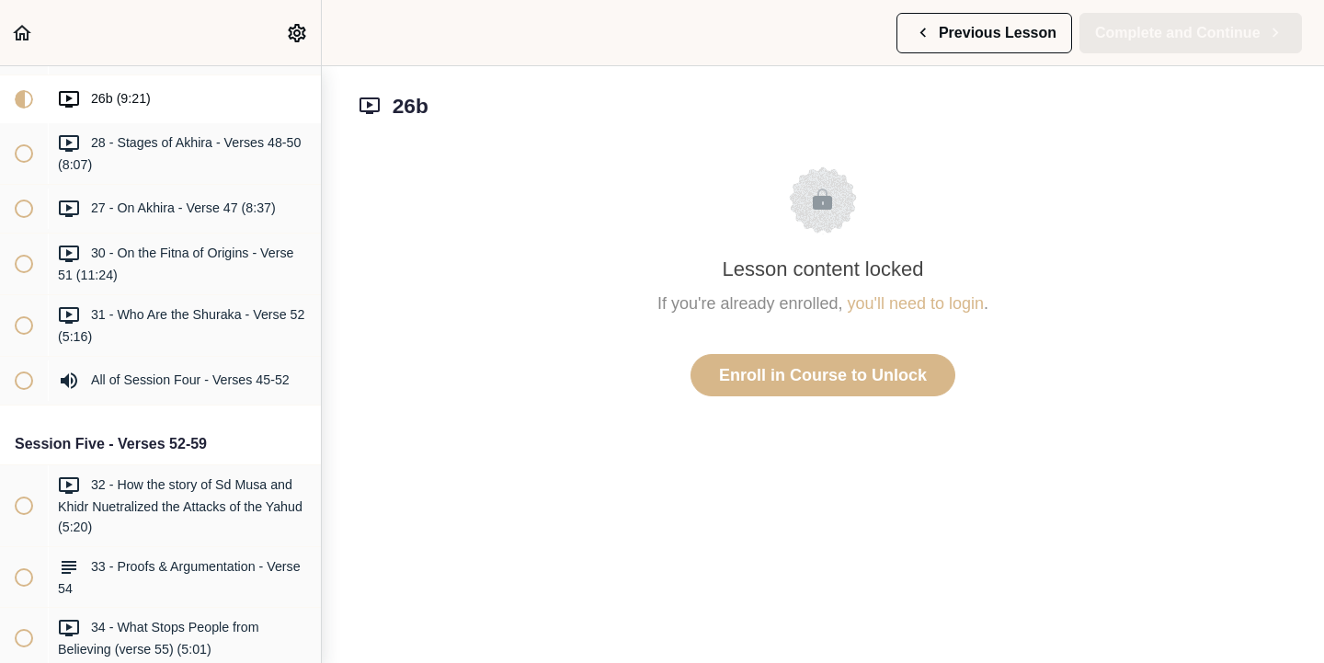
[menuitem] (298, 32)
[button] (23, 32)
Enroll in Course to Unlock (823, 375)
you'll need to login (916, 303)
